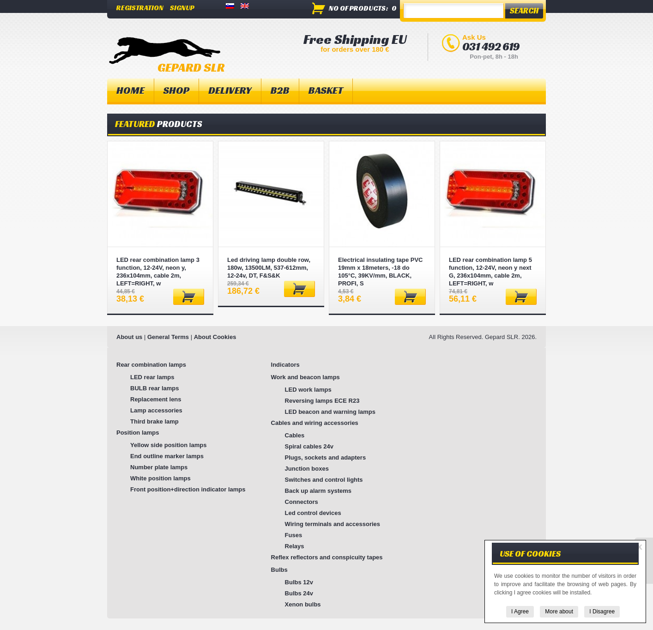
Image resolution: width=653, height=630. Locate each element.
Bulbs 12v (299, 582)
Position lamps (137, 432)
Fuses (293, 535)
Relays (294, 546)
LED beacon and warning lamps (330, 411)
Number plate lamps (158, 467)
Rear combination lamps (151, 364)
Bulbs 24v (299, 593)
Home (130, 90)
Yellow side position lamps (168, 445)
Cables (295, 435)
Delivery (230, 90)
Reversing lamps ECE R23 (322, 400)
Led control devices (313, 512)
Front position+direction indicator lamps (188, 489)
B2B (280, 90)
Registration (139, 7)
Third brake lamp (154, 421)
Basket (325, 90)
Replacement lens (155, 399)
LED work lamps (308, 389)
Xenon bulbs (303, 604)
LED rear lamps (152, 377)
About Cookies (215, 336)
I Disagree (602, 611)
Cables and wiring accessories (314, 422)
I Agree (520, 611)
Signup (182, 7)
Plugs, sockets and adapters (325, 457)
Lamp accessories (156, 410)
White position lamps (160, 478)
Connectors (301, 501)
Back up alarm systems (318, 490)
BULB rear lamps (154, 388)
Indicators (285, 364)
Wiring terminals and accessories (333, 524)
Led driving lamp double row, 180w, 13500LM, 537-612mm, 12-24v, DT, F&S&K (268, 267)
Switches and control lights (324, 479)
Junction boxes (307, 468)
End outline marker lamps (167, 456)
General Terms (168, 336)
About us (129, 336)
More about (559, 611)
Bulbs (279, 569)
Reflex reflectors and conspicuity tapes (327, 557)
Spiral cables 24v (309, 446)
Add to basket (188, 297)
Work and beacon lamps (305, 377)
